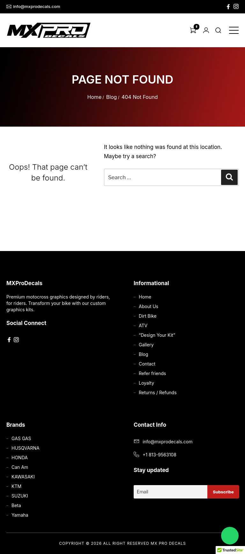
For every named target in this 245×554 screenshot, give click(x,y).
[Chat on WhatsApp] (230, 535)
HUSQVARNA (25, 448)
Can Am (19, 467)
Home (94, 97)
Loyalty (146, 383)
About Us (148, 306)
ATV (143, 325)
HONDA (19, 457)
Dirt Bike (148, 316)
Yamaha (19, 515)
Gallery (146, 344)
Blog (111, 97)
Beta (16, 505)
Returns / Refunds (158, 392)
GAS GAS (21, 438)
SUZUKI (19, 496)
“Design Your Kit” (157, 335)
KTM (16, 486)
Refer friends (152, 373)
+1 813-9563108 (159, 454)
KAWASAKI (23, 476)
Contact (147, 363)
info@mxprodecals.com (33, 7)
